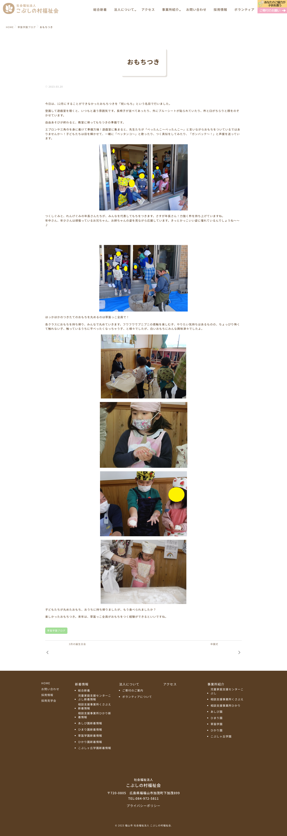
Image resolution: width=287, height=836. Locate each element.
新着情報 (81, 684)
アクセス (148, 11)
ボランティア (244, 11)
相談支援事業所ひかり (226, 706)
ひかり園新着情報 (90, 742)
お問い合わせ (196, 11)
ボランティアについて (137, 697)
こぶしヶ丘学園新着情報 (94, 748)
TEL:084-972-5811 (143, 798)
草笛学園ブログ (56, 630)
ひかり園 (217, 730)
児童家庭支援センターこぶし (227, 691)
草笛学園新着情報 (90, 736)
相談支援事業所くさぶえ (227, 699)
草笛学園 (217, 724)
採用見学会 (48, 701)
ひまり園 (217, 718)
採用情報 (220, 11)
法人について (124, 11)
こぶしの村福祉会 (143, 782)
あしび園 (217, 712)
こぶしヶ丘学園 (221, 736)
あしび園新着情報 (90, 723)
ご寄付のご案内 (132, 691)
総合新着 (100, 11)
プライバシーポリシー (143, 805)
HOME (45, 683)
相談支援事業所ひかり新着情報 (94, 715)
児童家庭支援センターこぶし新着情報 (94, 698)
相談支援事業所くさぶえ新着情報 (94, 706)
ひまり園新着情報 (90, 730)
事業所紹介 (170, 11)
